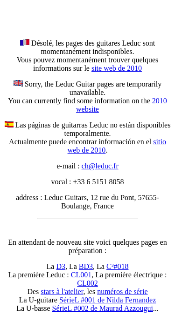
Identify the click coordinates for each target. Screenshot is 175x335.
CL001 (81, 275)
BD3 (86, 266)
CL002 (87, 283)
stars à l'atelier (62, 291)
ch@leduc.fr (100, 166)
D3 (60, 266)
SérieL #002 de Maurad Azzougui (102, 308)
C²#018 (117, 266)
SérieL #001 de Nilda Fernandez (107, 300)
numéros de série (122, 291)
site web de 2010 (116, 68)
